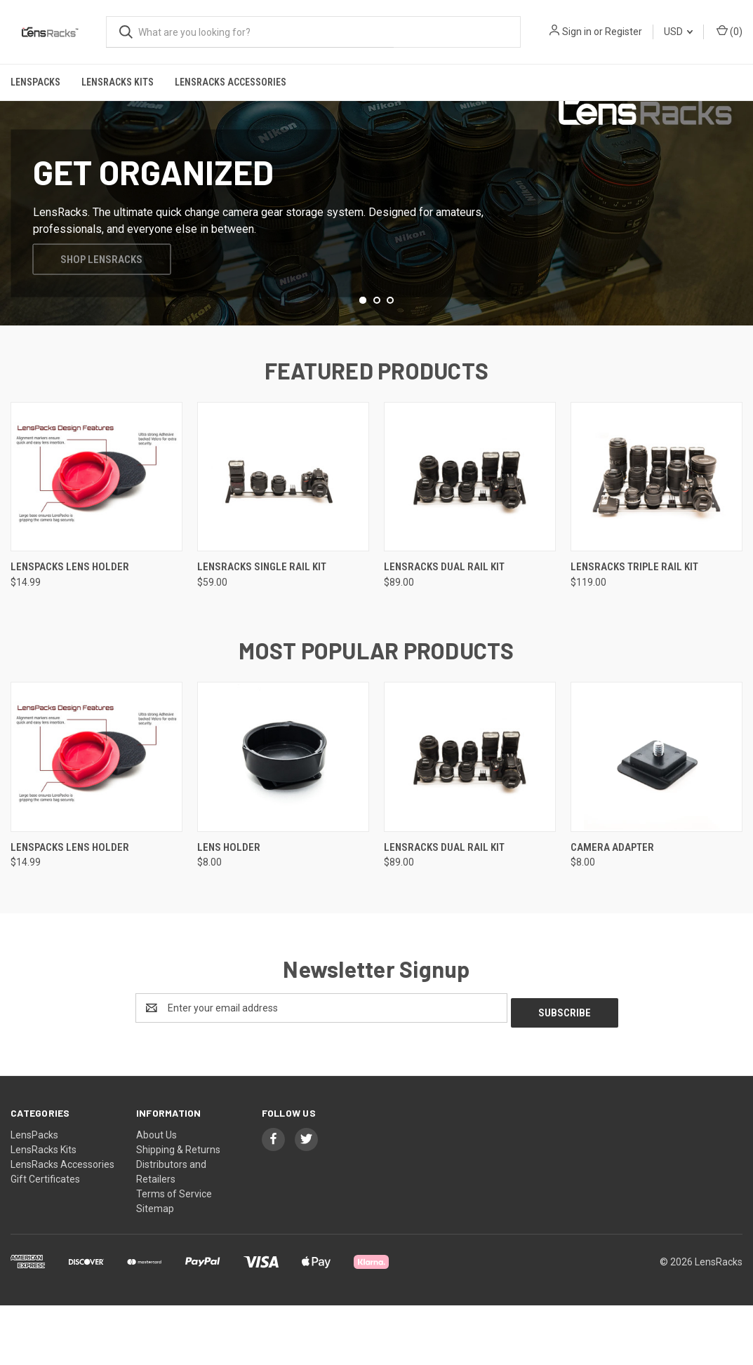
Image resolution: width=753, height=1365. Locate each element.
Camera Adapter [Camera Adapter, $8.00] (612, 910)
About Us (156, 1193)
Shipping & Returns (178, 1208)
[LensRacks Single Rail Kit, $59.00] (283, 540)
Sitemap (155, 1267)
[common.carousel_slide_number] (376, 245)
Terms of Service (174, 1252)
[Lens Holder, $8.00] (283, 820)
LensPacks (35, 82)
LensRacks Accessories (230, 82)
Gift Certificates (45, 1238)
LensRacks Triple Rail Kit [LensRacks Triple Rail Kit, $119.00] (634, 630)
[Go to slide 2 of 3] (376, 363)
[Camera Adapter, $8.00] (656, 820)
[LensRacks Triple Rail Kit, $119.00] (656, 540)
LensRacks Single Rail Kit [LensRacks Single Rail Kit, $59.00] (261, 630)
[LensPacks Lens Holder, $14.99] (96, 540)
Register (623, 31)
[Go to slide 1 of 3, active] (362, 363)
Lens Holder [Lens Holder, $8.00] (228, 910)
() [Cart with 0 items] (729, 31)
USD (678, 31)
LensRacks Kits (117, 82)
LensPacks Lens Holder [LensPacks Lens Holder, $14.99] (70, 630)
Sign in (577, 31)
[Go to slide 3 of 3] (390, 363)
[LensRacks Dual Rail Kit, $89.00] (470, 540)
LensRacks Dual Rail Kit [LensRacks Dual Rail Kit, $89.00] (444, 630)
